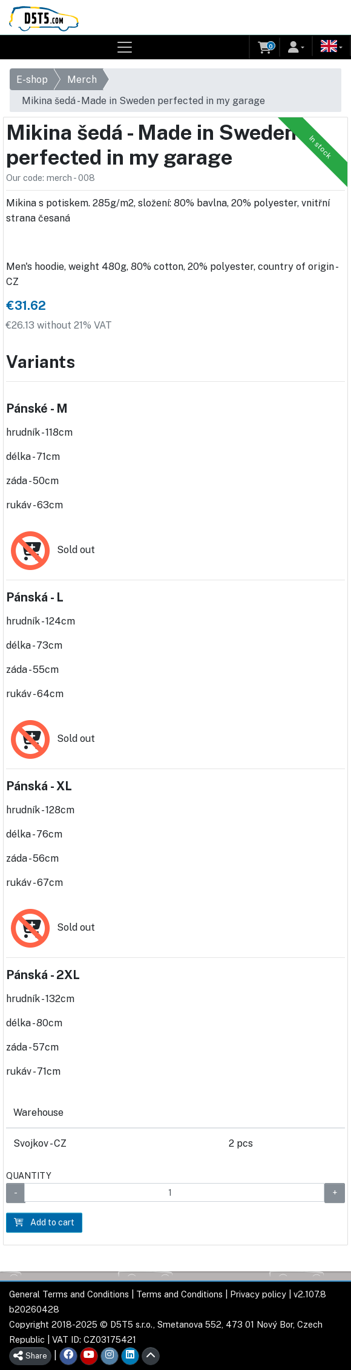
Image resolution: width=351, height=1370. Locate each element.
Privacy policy (258, 1294)
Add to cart (44, 1222)
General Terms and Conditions (69, 1294)
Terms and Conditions (179, 1294)
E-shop (32, 79)
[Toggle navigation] (125, 47)
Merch (82, 79)
